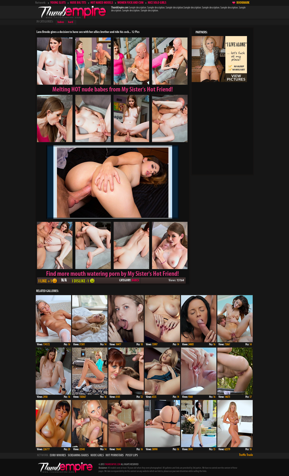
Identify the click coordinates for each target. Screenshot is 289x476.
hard (70, 22)
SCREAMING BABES (78, 455)
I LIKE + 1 (47, 280)
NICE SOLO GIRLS (157, 3)
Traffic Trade (246, 455)
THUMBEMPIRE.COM (113, 464)
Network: (40, 3)
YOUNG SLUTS (58, 3)
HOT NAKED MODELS (101, 3)
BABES (135, 280)
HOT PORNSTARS (115, 455)
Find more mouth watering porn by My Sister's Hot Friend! (112, 274)
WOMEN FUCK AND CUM (130, 3)
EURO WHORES (58, 455)
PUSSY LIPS (132, 455)
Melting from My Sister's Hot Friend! (112, 89)
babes (61, 22)
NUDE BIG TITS (78, 3)
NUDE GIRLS (97, 455)
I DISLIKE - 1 (82, 280)
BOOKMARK (242, 3)
